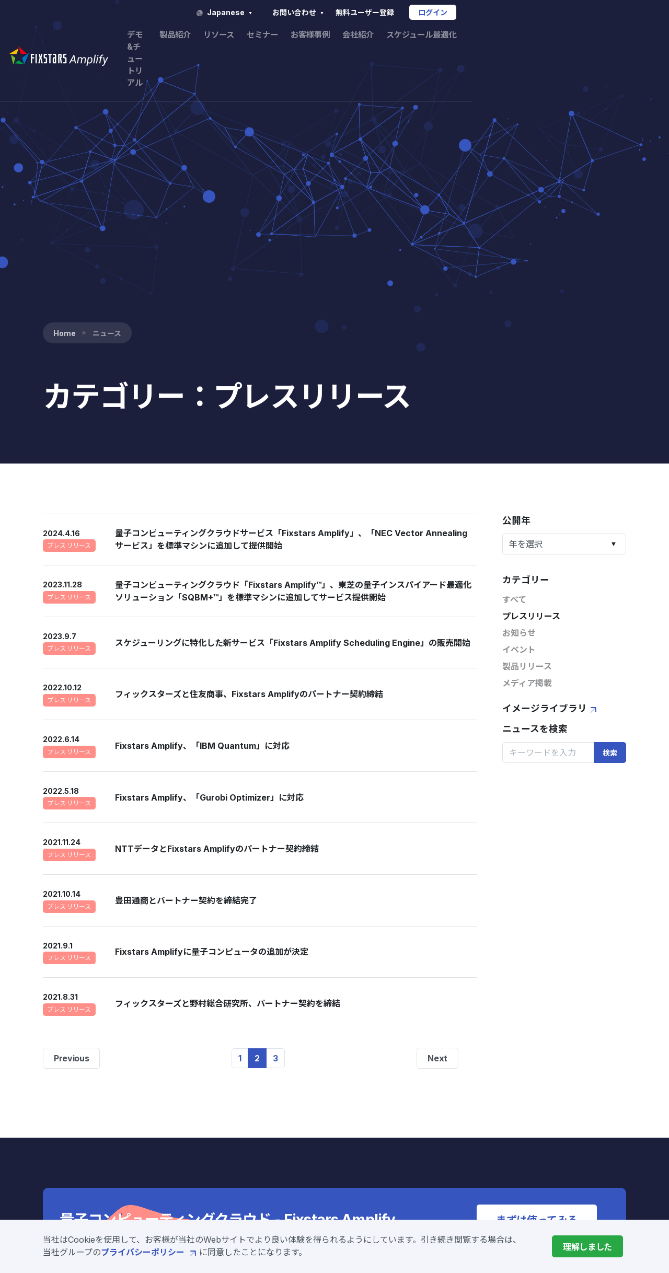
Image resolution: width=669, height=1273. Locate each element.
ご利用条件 (538, 1145)
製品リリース (527, 412)
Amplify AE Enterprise (317, 1127)
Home (64, 78)
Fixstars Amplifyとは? (316, 1077)
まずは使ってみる (537, 965)
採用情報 (439, 1159)
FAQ (525, 1070)
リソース (369, 35)
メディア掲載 (527, 429)
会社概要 (439, 1125)
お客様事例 (466, 35)
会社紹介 (516, 35)
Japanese (388, 12)
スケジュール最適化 (582, 35)
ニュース (439, 1142)
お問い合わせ (462, 12)
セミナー (415, 35)
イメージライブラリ (550, 454)
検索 (610, 498)
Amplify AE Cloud (307, 1111)
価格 (279, 1161)
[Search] (548, 498)
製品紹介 (324, 35)
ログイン (596, 12)
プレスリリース (531, 362)
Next (437, 803)
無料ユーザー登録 (528, 12)
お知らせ (519, 379)
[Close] (587, 1246)
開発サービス (296, 1144)
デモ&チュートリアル (254, 35)
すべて (514, 345)
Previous (71, 803)
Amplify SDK (297, 1094)
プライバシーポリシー (150, 1252)
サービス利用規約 (550, 1111)
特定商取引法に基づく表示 (567, 1162)
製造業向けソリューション (321, 1178)
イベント (519, 395)
